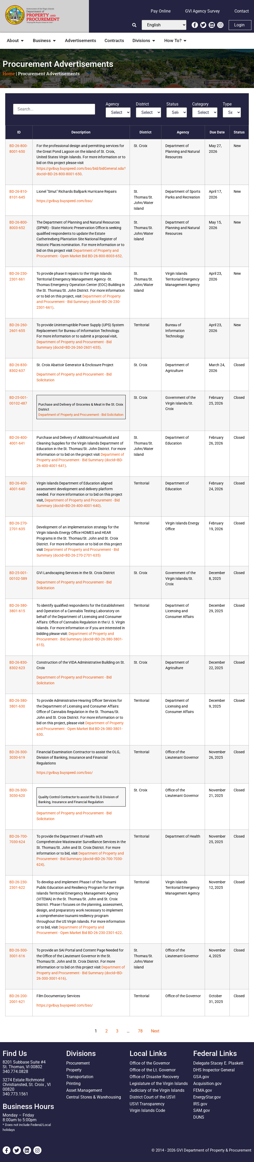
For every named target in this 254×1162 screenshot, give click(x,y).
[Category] (204, 112)
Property (74, 1069)
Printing (73, 1083)
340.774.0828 (15, 1071)
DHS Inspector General (214, 1069)
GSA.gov (201, 1076)
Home (9, 74)
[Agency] (118, 112)
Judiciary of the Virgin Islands (157, 1090)
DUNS (198, 1117)
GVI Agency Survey (202, 11)
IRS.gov (200, 1103)
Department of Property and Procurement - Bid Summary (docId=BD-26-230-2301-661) (79, 302)
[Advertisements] (54, 109)
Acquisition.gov (207, 1083)
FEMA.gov (202, 1090)
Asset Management (84, 1090)
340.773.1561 (15, 1093)
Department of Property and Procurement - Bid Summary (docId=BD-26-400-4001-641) (80, 460)
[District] (148, 112)
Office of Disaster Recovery (154, 1076)
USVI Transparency (147, 1103)
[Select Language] (164, 25)
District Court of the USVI (152, 1097)
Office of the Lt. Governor (153, 1069)
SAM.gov (201, 1110)
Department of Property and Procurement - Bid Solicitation (80, 415)
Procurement (78, 1063)
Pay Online (161, 11)
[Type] (232, 112)
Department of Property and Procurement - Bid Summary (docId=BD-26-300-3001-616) (81, 973)
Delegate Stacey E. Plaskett (218, 1063)
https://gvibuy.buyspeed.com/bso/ (65, 201)
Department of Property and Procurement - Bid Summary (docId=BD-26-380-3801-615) (80, 639)
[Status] (176, 112)
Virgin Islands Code (147, 1110)
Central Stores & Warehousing (93, 1097)
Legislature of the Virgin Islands (159, 1083)
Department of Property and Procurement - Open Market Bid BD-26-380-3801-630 (80, 729)
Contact (241, 11)
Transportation (79, 1076)
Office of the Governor (150, 1063)
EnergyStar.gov (207, 1097)
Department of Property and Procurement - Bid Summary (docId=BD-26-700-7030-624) (80, 859)
